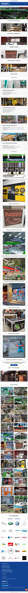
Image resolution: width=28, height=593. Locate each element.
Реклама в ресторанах (5, 566)
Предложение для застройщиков (7, 570)
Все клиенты (17, 518)
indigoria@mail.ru (4, 577)
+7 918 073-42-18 (14, 1)
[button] (14, 365)
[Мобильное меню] (25, 4)
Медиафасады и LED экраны (6, 569)
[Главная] (1, 6)
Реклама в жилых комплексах (6, 567)
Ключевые (10, 518)
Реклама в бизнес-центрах (6, 565)
